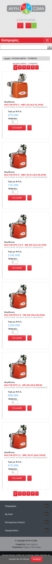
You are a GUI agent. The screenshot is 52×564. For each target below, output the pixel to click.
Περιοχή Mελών (11, 530)
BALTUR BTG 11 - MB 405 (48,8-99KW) (23, 385)
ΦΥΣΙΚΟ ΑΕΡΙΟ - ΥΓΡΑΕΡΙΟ (24, 58)
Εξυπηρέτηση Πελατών (15, 522)
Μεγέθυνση (9, 102)
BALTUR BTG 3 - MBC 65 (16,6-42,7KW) (23, 104)
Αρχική (7, 58)
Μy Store (9, 514)
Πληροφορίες (10, 506)
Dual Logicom (32, 544)
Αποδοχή (37, 559)
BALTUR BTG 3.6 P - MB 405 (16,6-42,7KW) (25, 245)
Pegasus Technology (32, 547)
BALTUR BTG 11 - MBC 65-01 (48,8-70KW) (24, 455)
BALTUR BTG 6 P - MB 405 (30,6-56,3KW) (24, 315)
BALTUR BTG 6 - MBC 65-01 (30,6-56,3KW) (25, 175)
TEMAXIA (13, 118)
